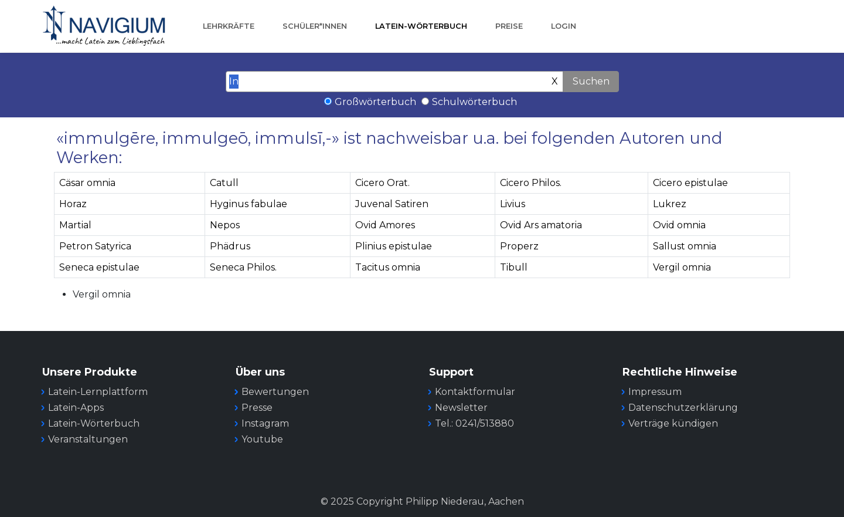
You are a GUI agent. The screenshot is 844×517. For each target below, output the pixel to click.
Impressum (655, 391)
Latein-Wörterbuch (421, 26)
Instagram (265, 423)
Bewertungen (275, 391)
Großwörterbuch (375, 101)
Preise (509, 26)
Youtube (262, 439)
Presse (257, 407)
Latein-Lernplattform (98, 391)
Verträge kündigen (673, 423)
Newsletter (461, 407)
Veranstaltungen (88, 439)
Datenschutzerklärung (683, 407)
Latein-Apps (76, 407)
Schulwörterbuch (474, 101)
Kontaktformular (475, 391)
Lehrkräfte (228, 26)
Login (563, 26)
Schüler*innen (315, 26)
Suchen (591, 81)
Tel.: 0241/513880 (474, 423)
